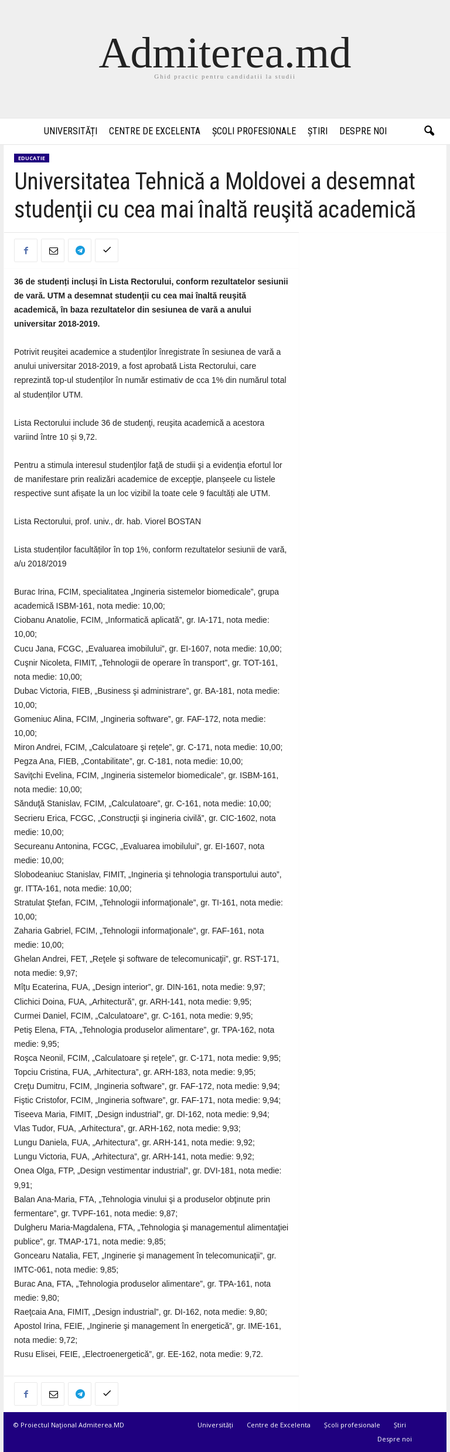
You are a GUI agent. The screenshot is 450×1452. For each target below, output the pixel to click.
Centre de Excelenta (154, 131)
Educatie (31, 158)
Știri (318, 131)
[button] (429, 131)
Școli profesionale (254, 131)
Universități (70, 131)
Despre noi (363, 131)
